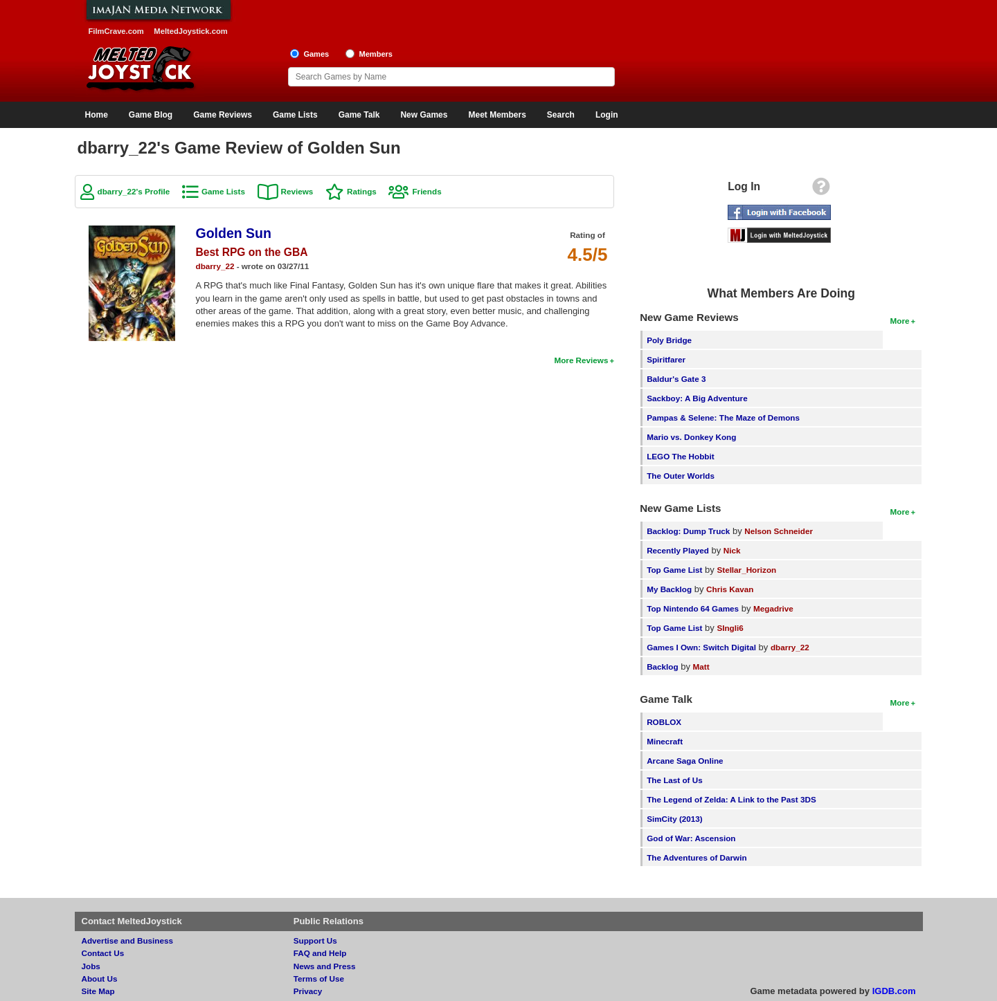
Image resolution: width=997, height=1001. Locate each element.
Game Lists (295, 115)
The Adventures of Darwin (696, 857)
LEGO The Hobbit (680, 456)
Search (561, 115)
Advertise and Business (128, 940)
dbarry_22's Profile (134, 191)
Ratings (362, 191)
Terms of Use (319, 978)
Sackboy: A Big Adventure (697, 398)
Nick (732, 550)
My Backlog (669, 589)
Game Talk (359, 115)
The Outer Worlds (681, 475)
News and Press (325, 966)
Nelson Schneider (778, 530)
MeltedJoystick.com (190, 31)
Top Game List (674, 569)
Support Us (315, 940)
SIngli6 (730, 627)
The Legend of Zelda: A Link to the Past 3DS (731, 799)
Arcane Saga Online (685, 760)
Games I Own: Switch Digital (701, 647)
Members (376, 54)
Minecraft (665, 741)
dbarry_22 (215, 265)
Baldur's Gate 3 (676, 378)
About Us (100, 978)
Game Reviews (222, 115)
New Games (423, 115)
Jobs (91, 966)
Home (96, 115)
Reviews (297, 191)
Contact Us (103, 952)
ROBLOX (664, 721)
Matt (701, 666)
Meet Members (497, 115)
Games (316, 54)
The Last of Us (675, 779)
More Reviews (581, 360)
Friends (426, 191)
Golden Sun (233, 233)
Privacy (308, 990)
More (900, 320)
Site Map (98, 990)
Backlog (662, 666)
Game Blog (150, 115)
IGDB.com (894, 991)
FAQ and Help (320, 952)
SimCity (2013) (675, 818)
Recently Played (678, 550)
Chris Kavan (729, 589)
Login (606, 115)
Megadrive (773, 608)
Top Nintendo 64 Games (693, 608)
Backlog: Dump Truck (688, 530)
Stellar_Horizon (746, 569)
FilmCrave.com (116, 31)
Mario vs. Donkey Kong (691, 436)
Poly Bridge (669, 340)
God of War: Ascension (691, 838)
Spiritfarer (666, 359)
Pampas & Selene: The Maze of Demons (723, 417)
